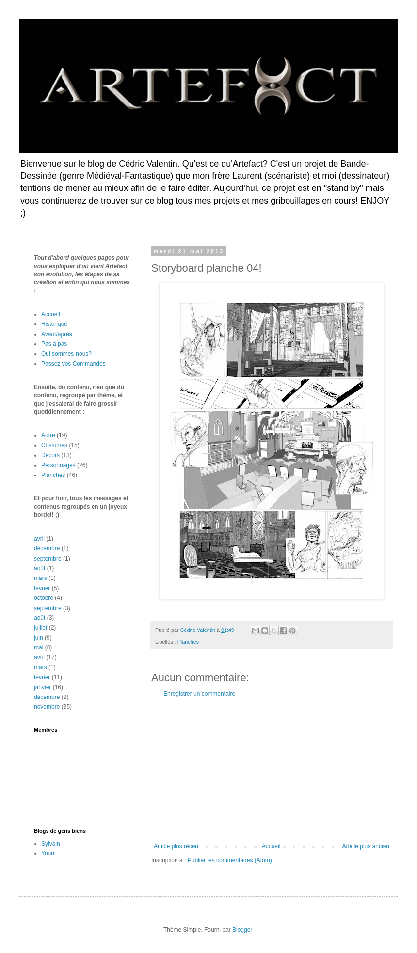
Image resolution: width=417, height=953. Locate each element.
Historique (54, 324)
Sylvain (50, 843)
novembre (47, 706)
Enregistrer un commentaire (199, 693)
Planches (188, 642)
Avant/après (56, 334)
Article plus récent (177, 846)
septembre (48, 558)
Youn (47, 853)
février (42, 588)
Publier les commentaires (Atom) (230, 860)
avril (39, 538)
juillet (40, 627)
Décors (50, 455)
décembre (47, 548)
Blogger (242, 929)
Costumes (54, 445)
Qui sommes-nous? (66, 353)
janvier (42, 687)
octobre (43, 598)
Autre (48, 435)
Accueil (271, 846)
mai (38, 647)
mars (40, 578)
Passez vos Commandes (73, 363)
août (39, 568)
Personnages (58, 465)
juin (38, 637)
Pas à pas (54, 343)
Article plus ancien (365, 846)
